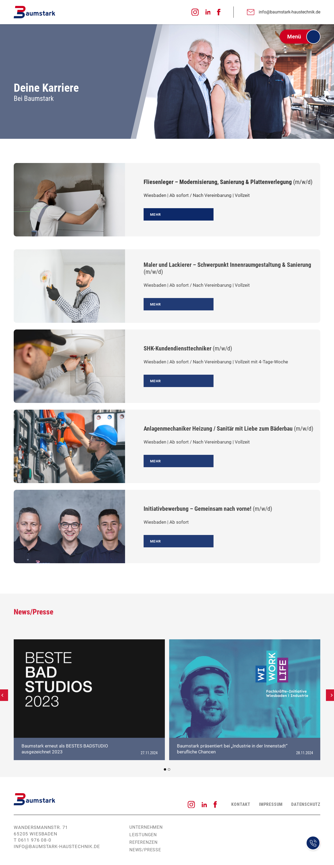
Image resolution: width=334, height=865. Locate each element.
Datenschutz (305, 804)
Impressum (271, 804)
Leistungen (143, 834)
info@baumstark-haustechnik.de (57, 846)
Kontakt (240, 804)
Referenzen (143, 842)
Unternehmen (146, 827)
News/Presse (145, 849)
